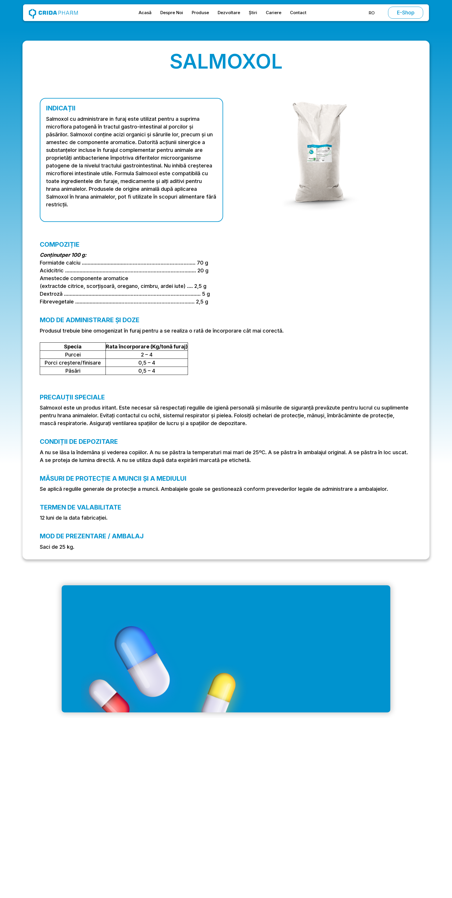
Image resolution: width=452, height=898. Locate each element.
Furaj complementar (298, 840)
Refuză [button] (289, 871)
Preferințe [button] (252, 871)
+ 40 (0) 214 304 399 (79, 829)
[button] (371, 13)
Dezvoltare (229, 12)
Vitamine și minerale (298, 828)
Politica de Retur (354, 840)
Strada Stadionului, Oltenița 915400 (94, 841)
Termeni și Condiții (357, 794)
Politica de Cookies (358, 828)
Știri (253, 12)
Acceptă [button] (334, 871)
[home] (53, 12)
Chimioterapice (293, 806)
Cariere (273, 12)
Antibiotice (288, 794)
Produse (200, 12)
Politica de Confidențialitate (367, 817)
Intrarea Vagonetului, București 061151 (97, 817)
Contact (298, 12)
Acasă (145, 12)
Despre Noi (171, 12)
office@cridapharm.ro (79, 806)
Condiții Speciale (355, 806)
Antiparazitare (291, 817)
